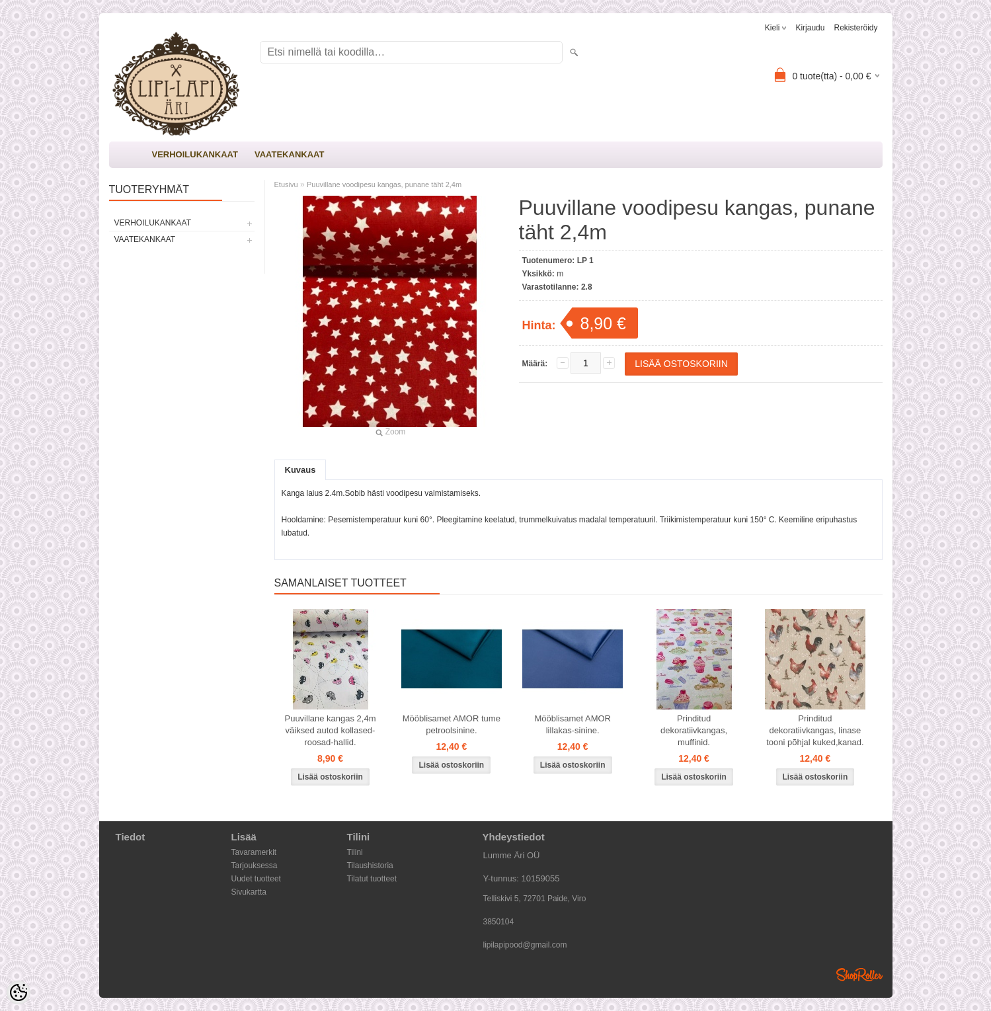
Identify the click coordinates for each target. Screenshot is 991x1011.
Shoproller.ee (859, 974)
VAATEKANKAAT (289, 154)
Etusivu (286, 184)
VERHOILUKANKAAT (195, 154)
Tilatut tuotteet (372, 878)
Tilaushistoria (370, 865)
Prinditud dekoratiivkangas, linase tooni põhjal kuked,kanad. (814, 730)
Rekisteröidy (855, 27)
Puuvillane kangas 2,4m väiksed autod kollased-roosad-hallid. (330, 730)
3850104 (498, 921)
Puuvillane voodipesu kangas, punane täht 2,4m (384, 184)
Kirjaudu (809, 27)
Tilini (355, 852)
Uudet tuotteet (256, 878)
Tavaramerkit (254, 852)
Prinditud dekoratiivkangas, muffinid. (693, 730)
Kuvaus (300, 470)
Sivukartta (248, 892)
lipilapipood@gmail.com (525, 945)
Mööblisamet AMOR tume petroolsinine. (451, 724)
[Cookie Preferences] (18, 992)
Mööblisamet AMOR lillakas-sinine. (572, 724)
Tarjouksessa (254, 865)
